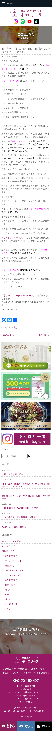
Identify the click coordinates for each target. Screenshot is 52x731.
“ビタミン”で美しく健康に (14, 527)
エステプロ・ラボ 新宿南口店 (35, 673)
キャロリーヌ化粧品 (11, 541)
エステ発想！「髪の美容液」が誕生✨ (20, 517)
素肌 (7, 594)
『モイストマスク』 (19, 141)
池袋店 (34, 669)
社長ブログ (10, 565)
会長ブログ (10, 585)
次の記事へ (43, 335)
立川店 (43, 669)
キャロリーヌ (11, 604)
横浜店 (6, 673)
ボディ (8, 599)
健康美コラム (8, 551)
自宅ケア (16, 327)
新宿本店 (6, 669)
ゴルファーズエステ (14, 570)
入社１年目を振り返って (13, 474)
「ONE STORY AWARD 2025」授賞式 (20, 508)
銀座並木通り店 (21, 669)
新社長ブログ (11, 580)
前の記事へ (8, 335)
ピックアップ (8, 546)
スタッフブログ (12, 575)
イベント (9, 609)
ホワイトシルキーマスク (12, 238)
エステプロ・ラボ (13, 561)
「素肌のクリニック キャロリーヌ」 (18, 295)
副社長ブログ (11, 556)
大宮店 (15, 673)
